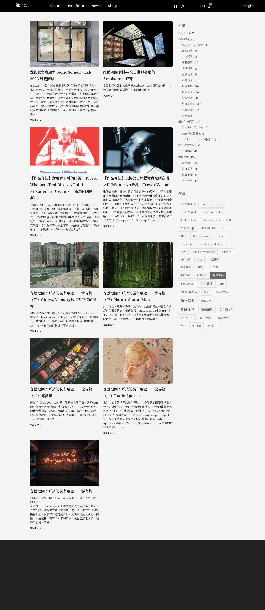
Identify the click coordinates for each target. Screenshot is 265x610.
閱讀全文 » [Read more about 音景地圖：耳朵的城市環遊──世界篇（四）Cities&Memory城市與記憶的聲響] (35, 331)
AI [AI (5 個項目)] (203, 204)
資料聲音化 (188, 110)
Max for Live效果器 (198, 139)
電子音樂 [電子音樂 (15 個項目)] (205, 318)
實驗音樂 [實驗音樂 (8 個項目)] (185, 267)
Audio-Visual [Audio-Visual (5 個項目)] (188, 212)
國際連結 (187, 163)
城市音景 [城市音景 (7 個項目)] (185, 259)
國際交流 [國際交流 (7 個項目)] (227, 251)
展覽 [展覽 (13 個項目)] (200, 267)
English (250, 5)
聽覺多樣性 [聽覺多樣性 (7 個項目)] (207, 301)
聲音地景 (187, 86)
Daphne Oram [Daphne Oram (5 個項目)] (188, 220)
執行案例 (187, 169)
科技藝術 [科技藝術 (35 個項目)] (206, 283)
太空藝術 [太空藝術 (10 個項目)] (214, 259)
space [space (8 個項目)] (220, 236)
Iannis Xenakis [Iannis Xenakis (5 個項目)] (211, 220)
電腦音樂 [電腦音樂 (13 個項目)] (223, 318)
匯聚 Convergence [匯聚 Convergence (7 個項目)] (203, 251)
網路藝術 (187, 80)
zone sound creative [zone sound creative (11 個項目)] (213, 244)
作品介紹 (183, 39)
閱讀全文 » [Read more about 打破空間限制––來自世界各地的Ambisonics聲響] (108, 95)
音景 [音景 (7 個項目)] (183, 325)
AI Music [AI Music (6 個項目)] (216, 204)
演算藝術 (187, 68)
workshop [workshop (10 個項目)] (187, 244)
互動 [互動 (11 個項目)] (183, 251)
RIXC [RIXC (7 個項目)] (183, 236)
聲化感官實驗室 (187, 145)
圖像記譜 (187, 51)
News (96, 5)
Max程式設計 (190, 133)
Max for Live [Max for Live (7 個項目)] (208, 228)
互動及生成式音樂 (193, 45)
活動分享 (187, 180)
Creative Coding (193, 127)
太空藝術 (187, 56)
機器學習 (187, 62)
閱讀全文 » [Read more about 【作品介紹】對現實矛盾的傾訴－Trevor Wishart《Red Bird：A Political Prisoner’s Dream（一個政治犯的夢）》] (35, 235)
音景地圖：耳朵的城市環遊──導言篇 (61, 491)
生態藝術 (187, 74)
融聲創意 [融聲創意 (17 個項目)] (207, 309)
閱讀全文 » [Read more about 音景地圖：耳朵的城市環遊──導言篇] (35, 528)
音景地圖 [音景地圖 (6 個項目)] (196, 325)
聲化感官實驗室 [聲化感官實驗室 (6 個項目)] (188, 292)
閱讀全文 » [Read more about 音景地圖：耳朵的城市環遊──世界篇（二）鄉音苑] (35, 424)
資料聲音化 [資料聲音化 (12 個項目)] (227, 309)
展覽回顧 (187, 151)
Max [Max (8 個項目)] (228, 220)
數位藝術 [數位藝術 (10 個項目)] (185, 275)
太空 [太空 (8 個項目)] (199, 259)
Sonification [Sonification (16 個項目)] (201, 236)
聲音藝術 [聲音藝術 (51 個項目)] (187, 300)
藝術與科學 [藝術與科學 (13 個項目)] (187, 309)
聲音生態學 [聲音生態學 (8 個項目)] (222, 292)
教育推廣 (187, 174)
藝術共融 (187, 98)
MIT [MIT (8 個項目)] (224, 228)
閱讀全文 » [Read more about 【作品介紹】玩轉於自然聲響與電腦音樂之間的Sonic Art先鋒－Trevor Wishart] (108, 226)
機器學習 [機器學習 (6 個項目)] (202, 275)
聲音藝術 (187, 92)
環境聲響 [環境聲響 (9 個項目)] (218, 275)
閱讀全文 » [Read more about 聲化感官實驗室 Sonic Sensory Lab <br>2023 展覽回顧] (35, 120)
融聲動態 (183, 157)
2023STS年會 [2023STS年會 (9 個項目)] (188, 204)
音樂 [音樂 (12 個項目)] (210, 325)
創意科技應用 (186, 121)
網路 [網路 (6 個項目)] (221, 284)
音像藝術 (187, 115)
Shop (112, 5)
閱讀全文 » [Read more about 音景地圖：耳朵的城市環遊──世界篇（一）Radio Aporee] (108, 433)
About (55, 5)
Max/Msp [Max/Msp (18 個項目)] (187, 227)
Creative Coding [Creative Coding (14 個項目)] (213, 212)
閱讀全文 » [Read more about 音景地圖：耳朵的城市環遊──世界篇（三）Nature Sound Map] (108, 324)
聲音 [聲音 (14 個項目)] (206, 292)
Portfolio (76, 5)
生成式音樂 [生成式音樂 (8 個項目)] (186, 284)
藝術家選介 (188, 104)
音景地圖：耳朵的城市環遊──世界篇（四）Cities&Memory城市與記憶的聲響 (63, 299)
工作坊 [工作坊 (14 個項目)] (214, 267)
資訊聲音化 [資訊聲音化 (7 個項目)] (186, 318)
